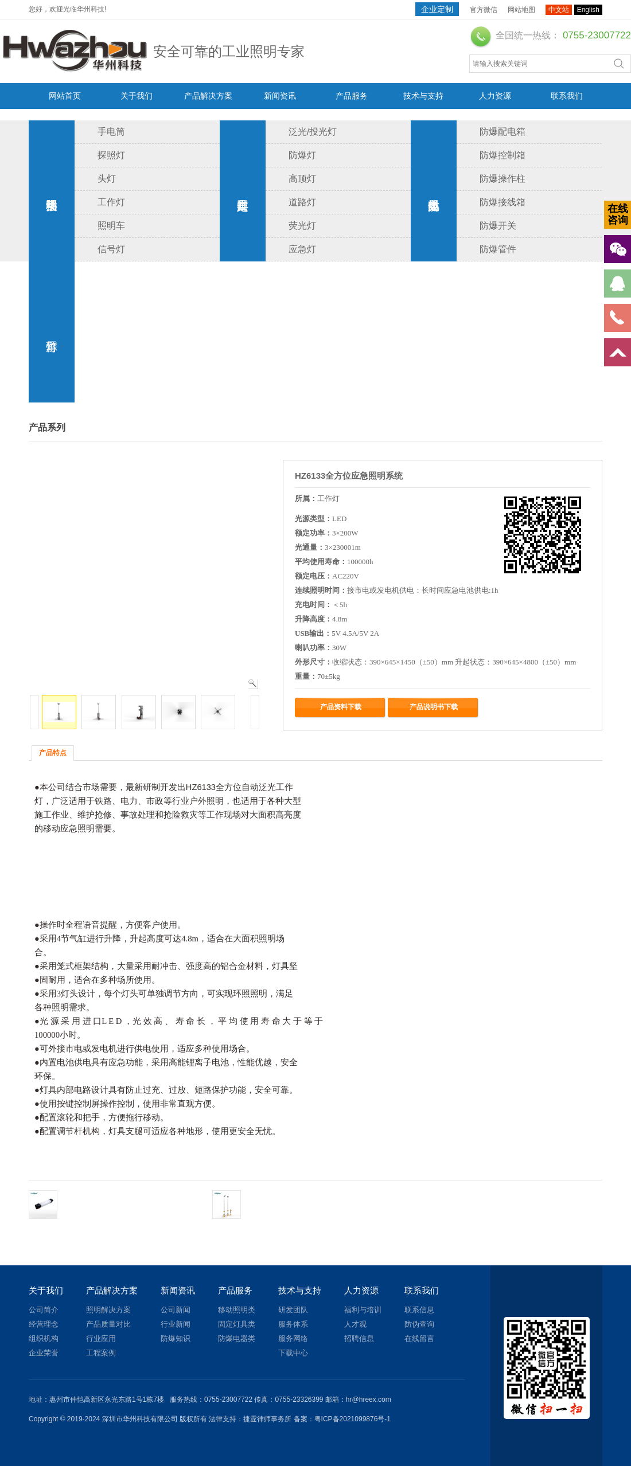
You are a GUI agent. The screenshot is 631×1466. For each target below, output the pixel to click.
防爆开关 (498, 225)
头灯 (107, 178)
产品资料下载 (340, 707)
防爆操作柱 (502, 178)
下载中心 (293, 1352)
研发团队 (293, 1309)
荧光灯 (302, 225)
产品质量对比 (108, 1324)
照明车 (111, 225)
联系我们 (567, 95)
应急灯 (302, 249)
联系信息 (419, 1309)
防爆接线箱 (502, 202)
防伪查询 (419, 1324)
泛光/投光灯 (313, 131)
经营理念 (44, 1324)
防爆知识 (175, 1338)
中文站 (558, 10)
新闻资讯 (280, 95)
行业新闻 (175, 1324)
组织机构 (44, 1338)
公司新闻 (175, 1309)
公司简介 (44, 1309)
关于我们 (136, 95)
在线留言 (419, 1338)
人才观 (355, 1324)
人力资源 (495, 95)
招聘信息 (359, 1338)
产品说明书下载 (434, 707)
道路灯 (302, 202)
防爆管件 (498, 249)
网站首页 (65, 95)
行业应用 (101, 1338)
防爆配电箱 (502, 131)
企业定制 (437, 9)
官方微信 (483, 10)
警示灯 (52, 331)
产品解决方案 (208, 95)
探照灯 (111, 155)
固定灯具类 (243, 190)
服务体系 (293, 1324)
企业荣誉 (44, 1352)
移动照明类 (52, 190)
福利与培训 (362, 1309)
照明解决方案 (108, 1309)
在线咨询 (617, 214)
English (588, 10)
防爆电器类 (434, 190)
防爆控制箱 (502, 155)
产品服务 (352, 95)
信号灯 (111, 249)
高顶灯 (302, 178)
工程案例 (101, 1352)
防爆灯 (302, 155)
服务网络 (293, 1338)
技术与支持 (423, 95)
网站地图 (521, 10)
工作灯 (111, 202)
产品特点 (53, 753)
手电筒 (111, 131)
